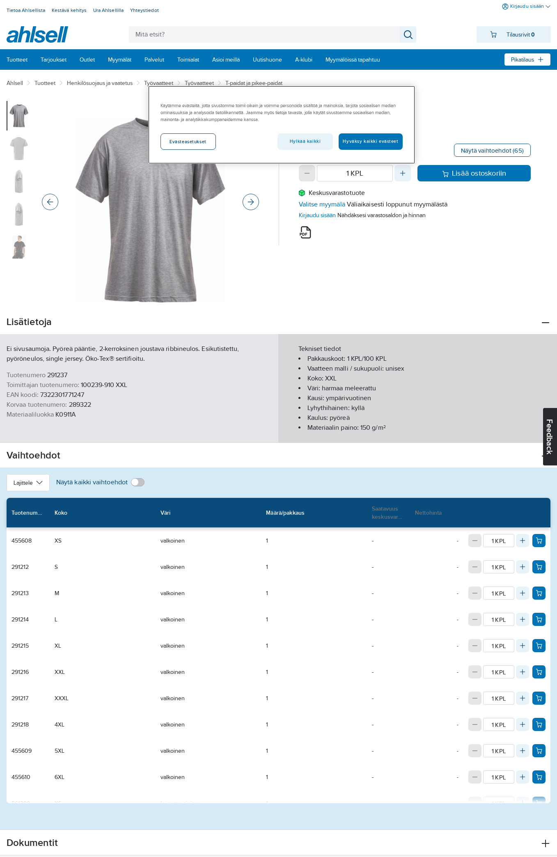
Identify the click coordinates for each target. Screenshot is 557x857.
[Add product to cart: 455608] (539, 540)
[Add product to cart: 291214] (539, 619)
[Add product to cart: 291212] (539, 566)
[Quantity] (355, 173)
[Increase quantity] (402, 173)
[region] (281, 125)
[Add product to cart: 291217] (539, 698)
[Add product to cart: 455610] (539, 777)
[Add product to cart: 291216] (539, 671)
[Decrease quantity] (307, 173)
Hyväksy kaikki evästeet (370, 141)
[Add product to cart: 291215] (539, 645)
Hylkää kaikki (305, 141)
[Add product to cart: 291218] (539, 724)
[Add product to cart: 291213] (539, 593)
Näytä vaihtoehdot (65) (492, 150)
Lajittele (28, 482)
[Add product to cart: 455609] (539, 750)
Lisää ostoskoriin (474, 173)
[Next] (251, 202)
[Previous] (50, 202)
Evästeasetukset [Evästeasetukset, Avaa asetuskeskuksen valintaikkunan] (188, 141)
